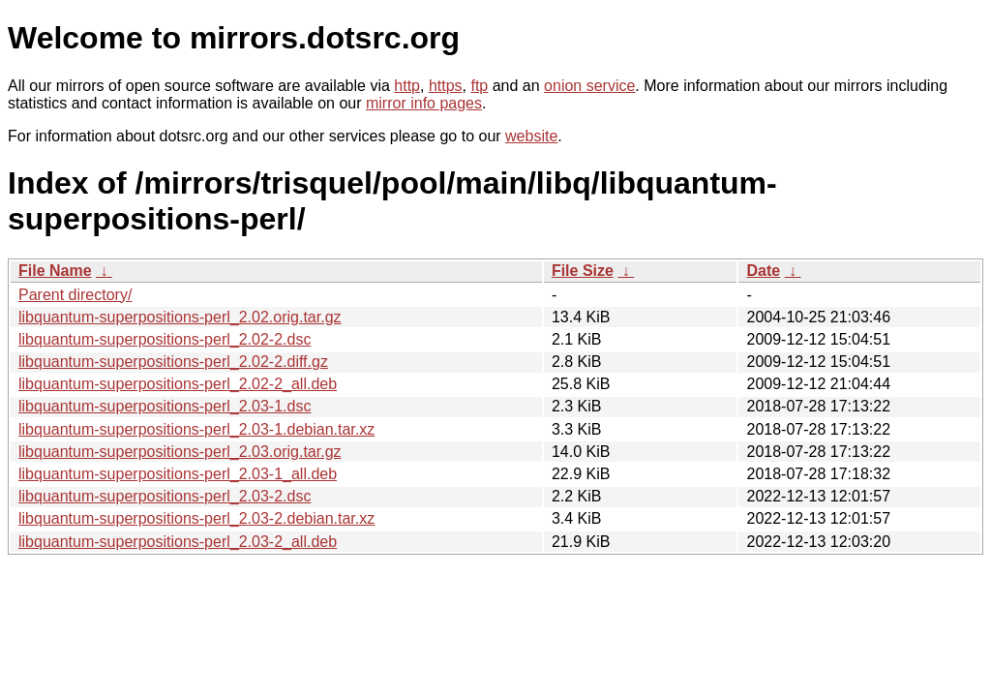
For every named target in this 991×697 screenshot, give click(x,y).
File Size (583, 270)
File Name (55, 270)
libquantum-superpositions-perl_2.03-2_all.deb (177, 541)
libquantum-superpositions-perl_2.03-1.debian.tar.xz (196, 429)
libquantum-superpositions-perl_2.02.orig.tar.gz (180, 317)
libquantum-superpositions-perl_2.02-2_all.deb (177, 384)
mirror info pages (424, 103)
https (446, 85)
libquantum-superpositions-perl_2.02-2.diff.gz (173, 361)
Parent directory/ (75, 295)
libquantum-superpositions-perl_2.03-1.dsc (164, 406)
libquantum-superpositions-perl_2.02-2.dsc (164, 339)
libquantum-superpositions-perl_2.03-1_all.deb (177, 474)
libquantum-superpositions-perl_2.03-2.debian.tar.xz (196, 518)
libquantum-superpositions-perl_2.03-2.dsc (164, 496)
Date (763, 270)
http (407, 85)
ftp (479, 85)
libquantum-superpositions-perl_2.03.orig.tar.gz (180, 451)
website (531, 136)
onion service (589, 85)
